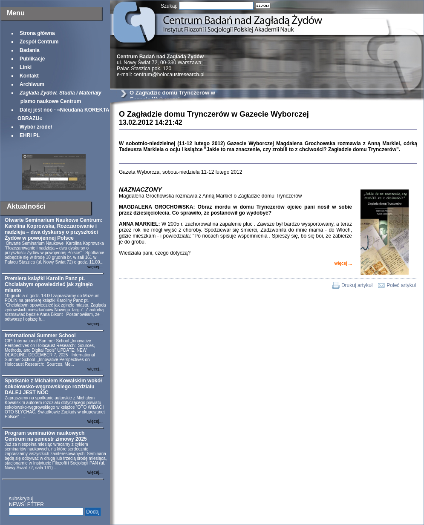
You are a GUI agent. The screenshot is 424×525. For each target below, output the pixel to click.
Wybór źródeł (36, 127)
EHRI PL (30, 135)
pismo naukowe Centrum (59, 97)
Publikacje (32, 59)
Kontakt (29, 76)
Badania (30, 50)
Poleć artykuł (401, 285)
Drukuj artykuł (356, 285)
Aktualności (26, 206)
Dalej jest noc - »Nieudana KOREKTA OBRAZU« (63, 114)
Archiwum (32, 84)
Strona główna (37, 33)
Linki (26, 67)
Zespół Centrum (39, 42)
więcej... (95, 266)
